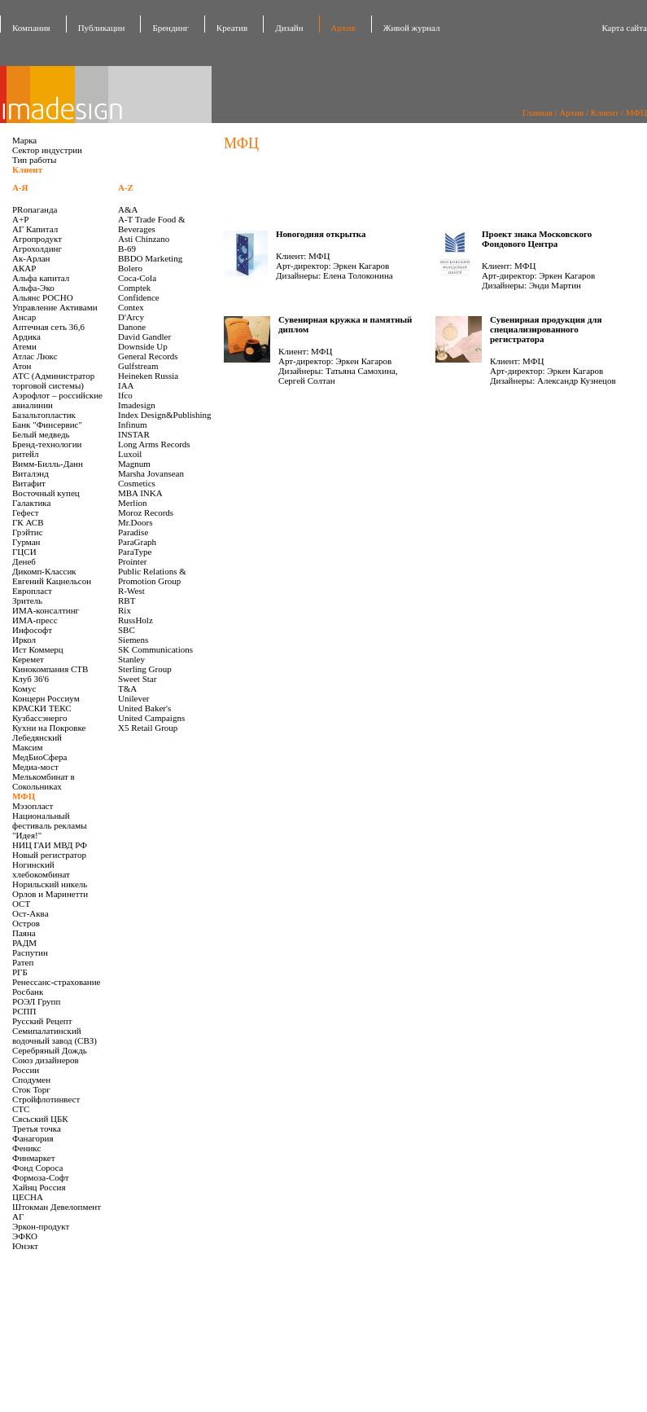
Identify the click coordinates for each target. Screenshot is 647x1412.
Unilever (133, 698)
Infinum (132, 424)
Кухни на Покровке (49, 727)
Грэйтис (27, 532)
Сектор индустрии (47, 150)
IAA (126, 385)
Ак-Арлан (31, 258)
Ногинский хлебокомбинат (41, 869)
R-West (131, 591)
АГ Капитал (35, 229)
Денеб (24, 561)
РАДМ (24, 943)
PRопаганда (34, 209)
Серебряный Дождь (49, 1050)
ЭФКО (24, 1236)
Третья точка (36, 1128)
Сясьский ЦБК (40, 1119)
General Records (148, 356)
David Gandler (144, 336)
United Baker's (144, 708)
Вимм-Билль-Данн (47, 463)
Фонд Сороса (37, 1167)
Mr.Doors (135, 522)
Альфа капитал (40, 278)
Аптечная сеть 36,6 (48, 327)
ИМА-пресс (35, 620)
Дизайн (289, 28)
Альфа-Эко (33, 288)
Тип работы (34, 160)
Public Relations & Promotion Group (152, 576)
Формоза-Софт (40, 1177)
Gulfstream (138, 366)
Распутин (30, 952)
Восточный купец (46, 493)
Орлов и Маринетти (50, 894)
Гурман (26, 542)
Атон (21, 366)
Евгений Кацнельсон (51, 581)
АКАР (24, 268)
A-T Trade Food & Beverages (152, 224)
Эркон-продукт (40, 1226)
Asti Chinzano (143, 239)
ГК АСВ (28, 522)
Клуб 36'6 (30, 679)
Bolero (130, 268)
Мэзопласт (32, 806)
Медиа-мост (35, 767)
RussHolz (135, 620)
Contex (131, 307)
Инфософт (32, 630)
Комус (24, 688)
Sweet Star (137, 679)
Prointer (132, 561)
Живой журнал (411, 28)
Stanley (131, 659)
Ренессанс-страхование (56, 982)
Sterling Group (145, 669)
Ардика (26, 336)
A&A (128, 209)
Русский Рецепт (42, 1021)
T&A (127, 688)
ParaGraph (137, 542)
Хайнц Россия (39, 1187)
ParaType (134, 551)
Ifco (125, 395)
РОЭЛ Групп (36, 1001)
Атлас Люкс (35, 356)
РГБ (20, 972)
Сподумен (31, 1079)
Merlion (132, 503)
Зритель (27, 600)
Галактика (31, 503)
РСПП (24, 1011)
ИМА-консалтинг (45, 610)
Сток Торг (31, 1089)
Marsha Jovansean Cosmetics (151, 478)
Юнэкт (25, 1246)
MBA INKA (140, 493)
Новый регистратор (49, 855)
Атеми (24, 346)
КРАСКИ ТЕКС (42, 708)
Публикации (101, 28)
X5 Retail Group (147, 727)
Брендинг (170, 28)
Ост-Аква (30, 913)
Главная (537, 112)
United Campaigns (151, 718)
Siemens (133, 639)
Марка (24, 140)
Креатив (231, 28)
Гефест (25, 512)
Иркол (24, 639)
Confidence (139, 297)
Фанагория (33, 1138)
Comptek (134, 288)
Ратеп (22, 962)
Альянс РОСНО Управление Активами (55, 302)
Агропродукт (37, 239)
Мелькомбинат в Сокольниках (43, 781)
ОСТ (21, 903)
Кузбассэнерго (39, 718)
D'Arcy (131, 317)
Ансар (24, 317)
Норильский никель (49, 884)
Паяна (24, 933)
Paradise (133, 532)
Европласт (32, 591)
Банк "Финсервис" (47, 424)
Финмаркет (33, 1158)
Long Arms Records (154, 444)
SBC (126, 630)
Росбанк (27, 991)
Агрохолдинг (37, 248)
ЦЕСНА (27, 1197)
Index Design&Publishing (165, 415)
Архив (343, 28)
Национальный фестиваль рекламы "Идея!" (49, 825)
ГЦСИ (24, 551)
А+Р (20, 219)
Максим (27, 747)
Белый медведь (41, 434)
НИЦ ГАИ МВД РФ (49, 845)
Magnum (134, 463)
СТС (20, 1109)
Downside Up (143, 346)
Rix (124, 610)
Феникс (26, 1148)
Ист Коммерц (37, 649)
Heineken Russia (148, 375)
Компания (31, 28)
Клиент (605, 112)
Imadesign (136, 405)
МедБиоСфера (39, 757)
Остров (26, 923)
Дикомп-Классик (44, 571)
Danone (132, 327)
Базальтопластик (44, 415)
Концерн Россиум (46, 698)
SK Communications (155, 649)
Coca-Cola (137, 278)
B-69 (127, 248)
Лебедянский (37, 737)
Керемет (28, 659)
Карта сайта (624, 28)
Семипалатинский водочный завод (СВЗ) (54, 1035)
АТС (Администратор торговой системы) (53, 380)
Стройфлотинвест (46, 1099)
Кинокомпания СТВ (50, 669)
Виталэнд (30, 473)
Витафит (29, 483)
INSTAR (134, 434)
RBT (126, 600)
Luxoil (130, 454)
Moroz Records (145, 512)
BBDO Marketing (150, 258)
